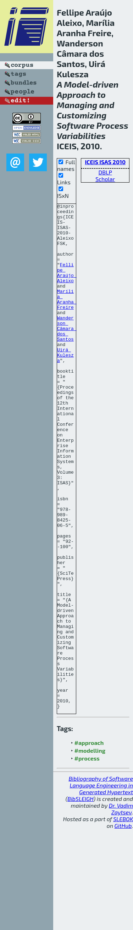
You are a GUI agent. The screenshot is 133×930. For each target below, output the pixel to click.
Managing (77, 105)
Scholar (105, 179)
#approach (89, 843)
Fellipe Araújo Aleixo (67, 287)
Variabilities (81, 135)
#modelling (89, 851)
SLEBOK (123, 920)
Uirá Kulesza (65, 385)
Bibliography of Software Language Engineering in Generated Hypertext (100, 886)
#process (87, 859)
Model (76, 84)
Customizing (81, 115)
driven (105, 84)
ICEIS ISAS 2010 (105, 161)
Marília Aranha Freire (67, 319)
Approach (76, 94)
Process (112, 125)
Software (76, 125)
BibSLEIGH (80, 899)
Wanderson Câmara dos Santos (67, 354)
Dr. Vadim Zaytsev (121, 910)
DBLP (105, 172)
